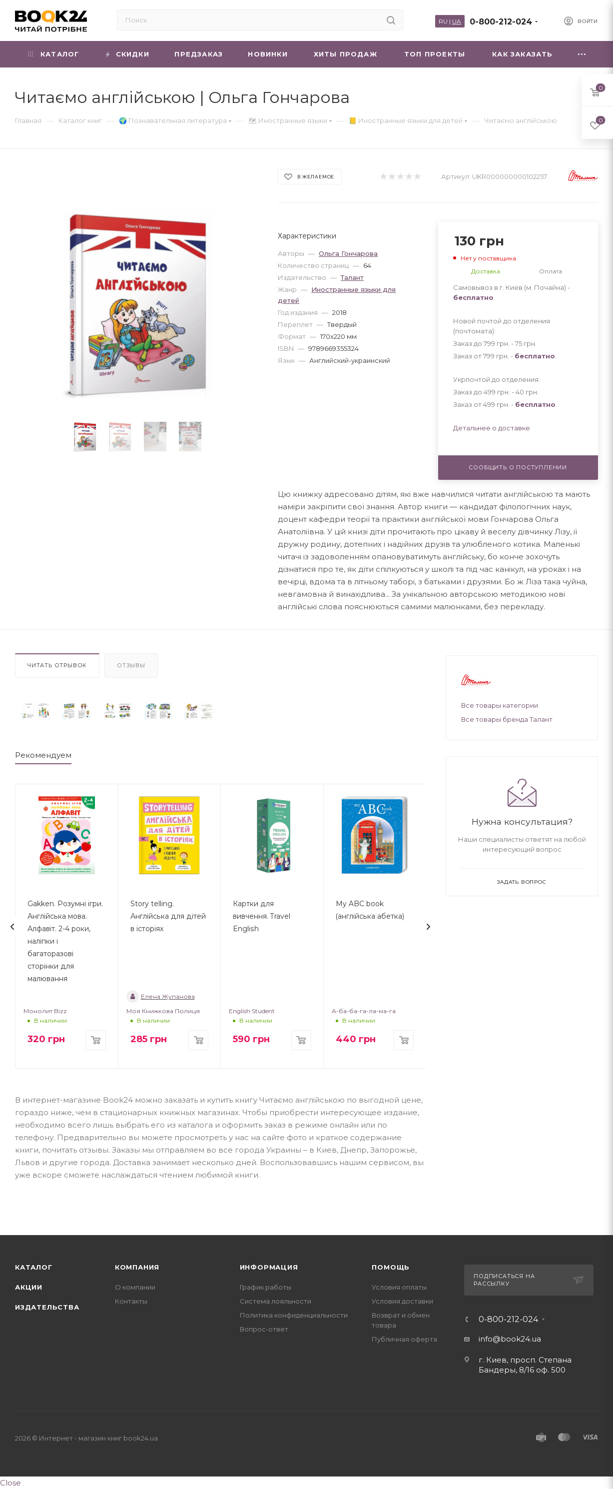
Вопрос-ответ (264, 1329)
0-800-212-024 (501, 21)
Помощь (391, 1267)
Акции (28, 1287)
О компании (135, 1287)
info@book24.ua (510, 1339)
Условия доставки (402, 1301)
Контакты (131, 1301)
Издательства (47, 1307)
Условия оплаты (399, 1287)
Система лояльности (275, 1301)
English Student (252, 1011)
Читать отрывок (57, 665)
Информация (269, 1267)
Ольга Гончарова (348, 253)
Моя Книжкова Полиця (163, 1011)
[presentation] (12, 927)
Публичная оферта (404, 1339)
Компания (137, 1267)
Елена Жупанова (160, 996)
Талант (352, 277)
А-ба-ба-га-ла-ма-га (364, 1011)
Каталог (33, 1267)
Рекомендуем (43, 755)
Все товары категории (499, 705)
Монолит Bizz (45, 1011)
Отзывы (131, 665)
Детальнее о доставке (491, 428)
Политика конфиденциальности (294, 1315)
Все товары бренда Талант (507, 719)
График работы (265, 1287)
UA (456, 21)
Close (10, 1483)
